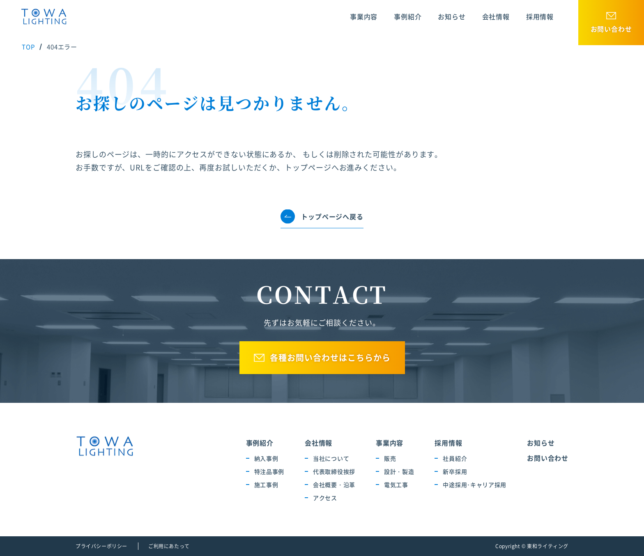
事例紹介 (407, 16)
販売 (390, 458)
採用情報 (540, 16)
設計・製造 (399, 471)
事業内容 (363, 16)
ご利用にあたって (169, 545)
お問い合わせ (611, 29)
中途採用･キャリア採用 (474, 484)
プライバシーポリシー (101, 545)
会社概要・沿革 (334, 484)
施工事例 (266, 484)
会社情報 (496, 16)
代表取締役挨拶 (334, 471)
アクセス (325, 498)
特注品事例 (269, 471)
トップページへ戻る (332, 216)
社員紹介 (455, 458)
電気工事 (396, 484)
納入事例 (266, 458)
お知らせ (451, 16)
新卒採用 (455, 471)
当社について (331, 458)
